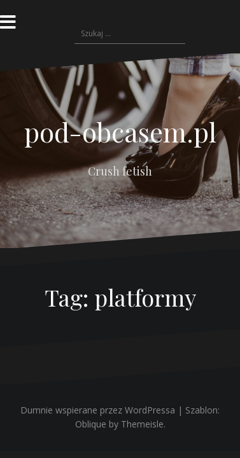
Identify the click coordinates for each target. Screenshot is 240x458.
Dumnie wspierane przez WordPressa (97, 410)
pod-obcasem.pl (120, 131)
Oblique (90, 424)
